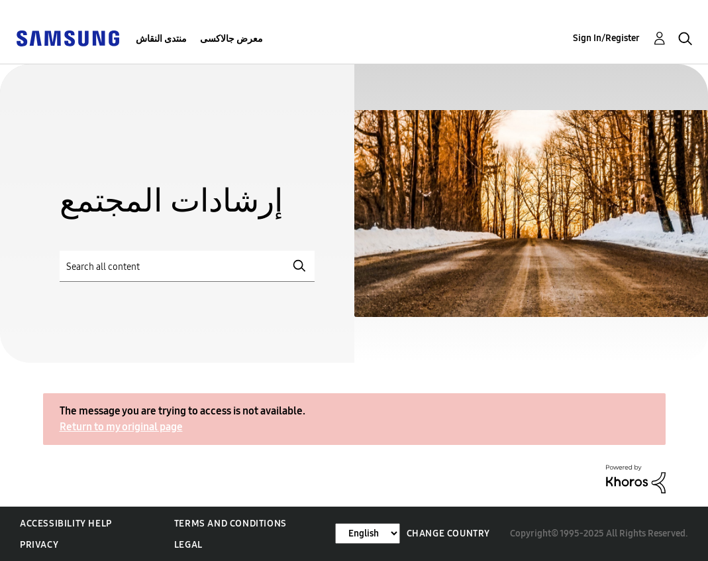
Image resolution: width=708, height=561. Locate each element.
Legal (188, 544)
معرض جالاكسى (231, 38)
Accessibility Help (66, 523)
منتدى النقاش (161, 38)
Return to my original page (121, 426)
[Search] (187, 266)
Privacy (39, 544)
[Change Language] (367, 533)
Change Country (448, 533)
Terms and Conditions (230, 523)
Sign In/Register (606, 38)
